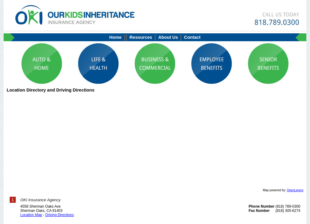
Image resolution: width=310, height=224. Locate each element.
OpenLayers (295, 190)
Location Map (31, 215)
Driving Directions (59, 215)
